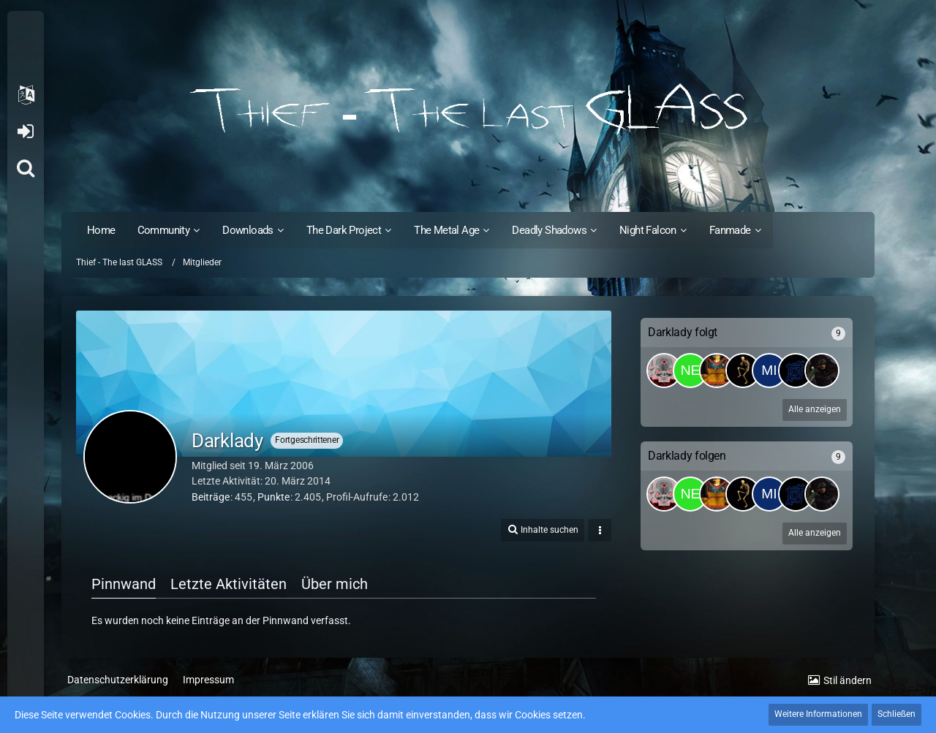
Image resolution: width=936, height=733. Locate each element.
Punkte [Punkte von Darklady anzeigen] (273, 497)
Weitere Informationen (818, 714)
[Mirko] (769, 370)
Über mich (334, 584)
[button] (25, 95)
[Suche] (25, 168)
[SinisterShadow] (821, 370)
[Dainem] (716, 370)
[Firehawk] (742, 370)
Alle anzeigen (814, 409)
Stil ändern (847, 680)
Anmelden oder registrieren (25, 131)
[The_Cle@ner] (664, 370)
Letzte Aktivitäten (228, 584)
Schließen (897, 714)
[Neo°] (690, 370)
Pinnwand (123, 584)
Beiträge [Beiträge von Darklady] (211, 497)
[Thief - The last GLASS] (468, 109)
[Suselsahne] (795, 370)
